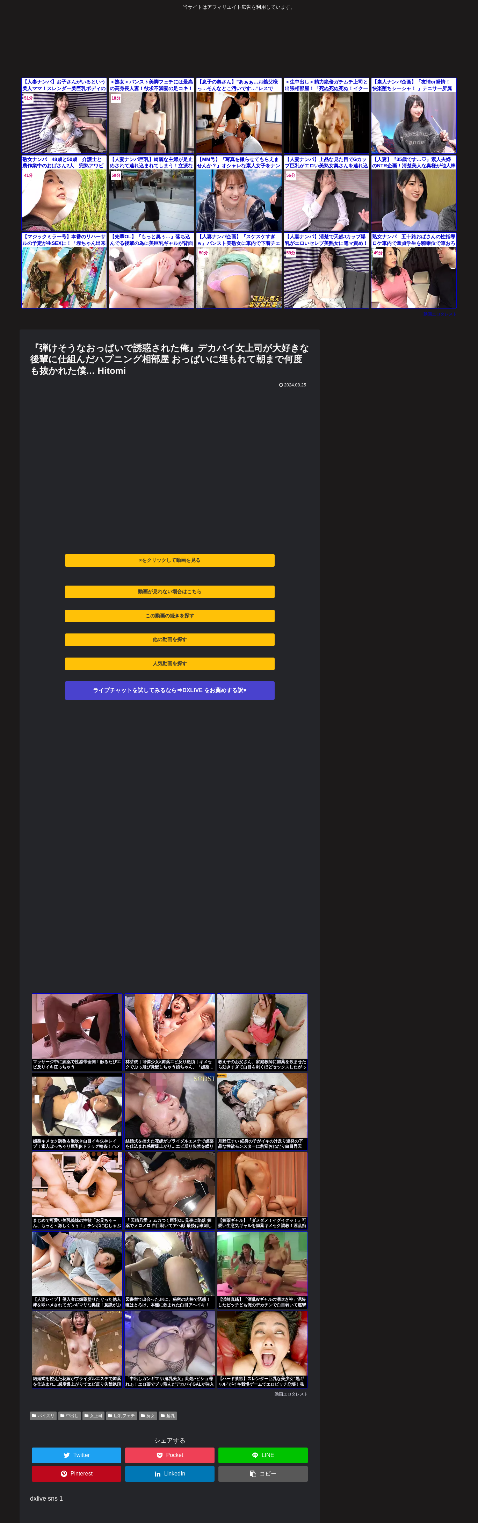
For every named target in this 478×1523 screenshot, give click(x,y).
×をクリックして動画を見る (170, 560)
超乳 (168, 1415)
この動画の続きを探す (169, 615)
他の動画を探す (170, 639)
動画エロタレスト (440, 314)
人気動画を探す (170, 663)
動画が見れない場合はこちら (170, 591)
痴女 (148, 1415)
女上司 (94, 1415)
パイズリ (43, 1415)
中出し (69, 1415)
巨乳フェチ (121, 1415)
